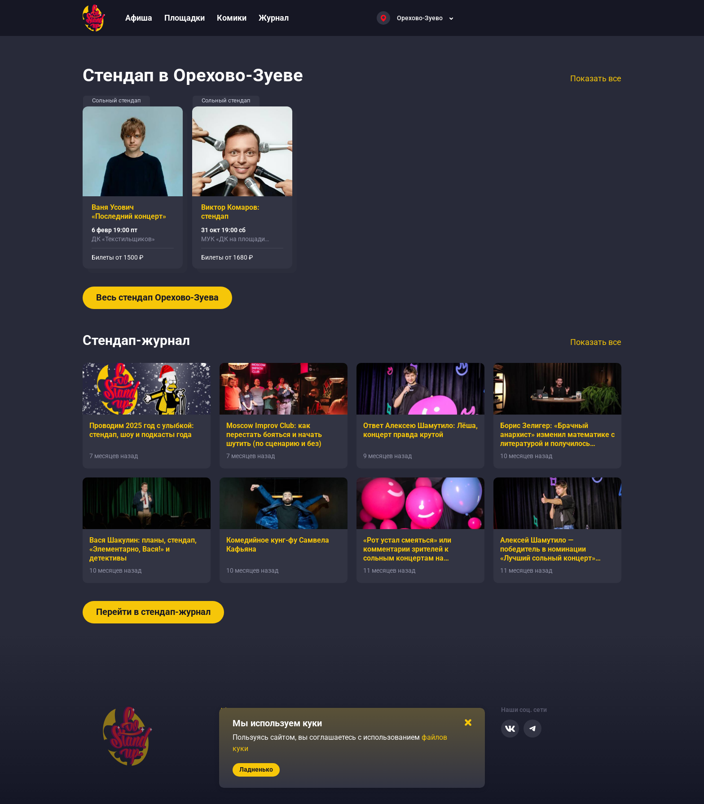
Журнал (274, 17)
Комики (231, 17)
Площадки (184, 17)
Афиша (138, 17)
